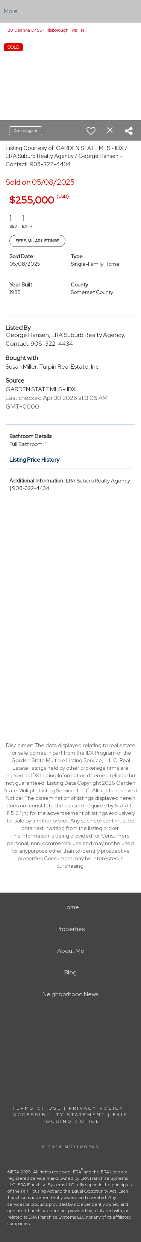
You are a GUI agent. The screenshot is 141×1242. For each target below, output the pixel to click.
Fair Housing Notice (84, 1118)
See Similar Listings (37, 240)
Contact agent (25, 130)
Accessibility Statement (59, 1115)
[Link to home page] (70, 11)
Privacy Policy (96, 1108)
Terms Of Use (37, 1108)
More (11, 11)
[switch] (91, 130)
